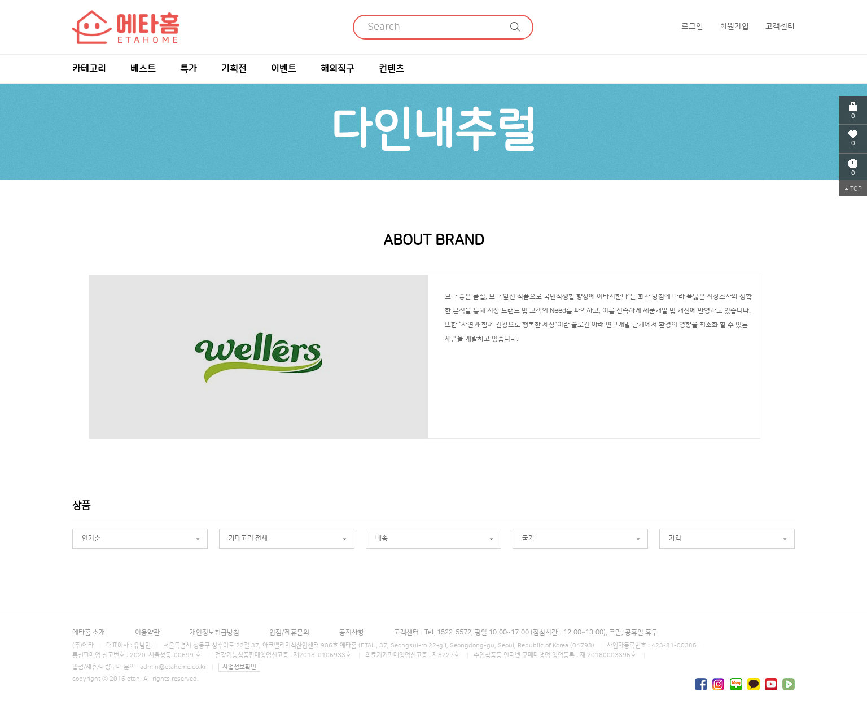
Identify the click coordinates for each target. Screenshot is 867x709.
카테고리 (89, 69)
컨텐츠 (391, 69)
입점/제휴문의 (289, 632)
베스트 (143, 69)
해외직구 (337, 69)
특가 (188, 69)
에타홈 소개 (88, 632)
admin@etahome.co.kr (173, 667)
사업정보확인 (239, 667)
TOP (853, 189)
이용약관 (147, 632)
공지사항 (351, 632)
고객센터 (780, 26)
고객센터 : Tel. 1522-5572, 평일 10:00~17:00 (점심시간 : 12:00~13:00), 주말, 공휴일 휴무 (526, 632)
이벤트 (283, 69)
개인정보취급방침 (214, 632)
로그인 (692, 26)
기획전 (234, 69)
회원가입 (734, 26)
